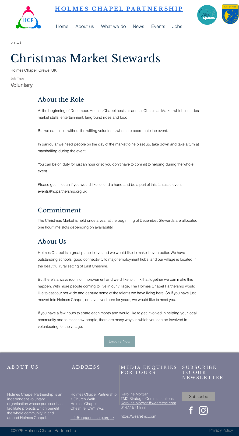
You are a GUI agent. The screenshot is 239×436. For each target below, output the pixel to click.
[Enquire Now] (119, 341)
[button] (138, 25)
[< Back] (27, 43)
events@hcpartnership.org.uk (62, 191)
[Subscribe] (198, 396)
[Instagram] (203, 410)
